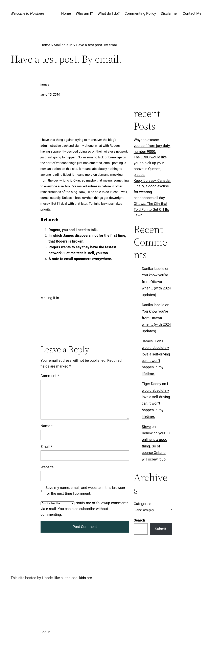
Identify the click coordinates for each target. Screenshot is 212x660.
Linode (47, 578)
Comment (50, 376)
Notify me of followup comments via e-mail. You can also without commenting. (84, 509)
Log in (45, 632)
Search (139, 520)
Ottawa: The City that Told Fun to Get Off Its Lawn (151, 209)
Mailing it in (63, 45)
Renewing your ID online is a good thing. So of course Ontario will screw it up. (156, 446)
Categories (142, 504)
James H (149, 341)
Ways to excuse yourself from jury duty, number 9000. (152, 146)
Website (47, 467)
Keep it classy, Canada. (152, 180)
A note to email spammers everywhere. (80, 259)
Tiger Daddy (151, 384)
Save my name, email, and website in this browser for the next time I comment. (85, 490)
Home (45, 45)
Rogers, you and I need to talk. (73, 230)
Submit (160, 529)
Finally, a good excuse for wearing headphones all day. (151, 192)
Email (46, 446)
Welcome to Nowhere (27, 13)
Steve (146, 427)
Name (47, 426)
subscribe (87, 509)
